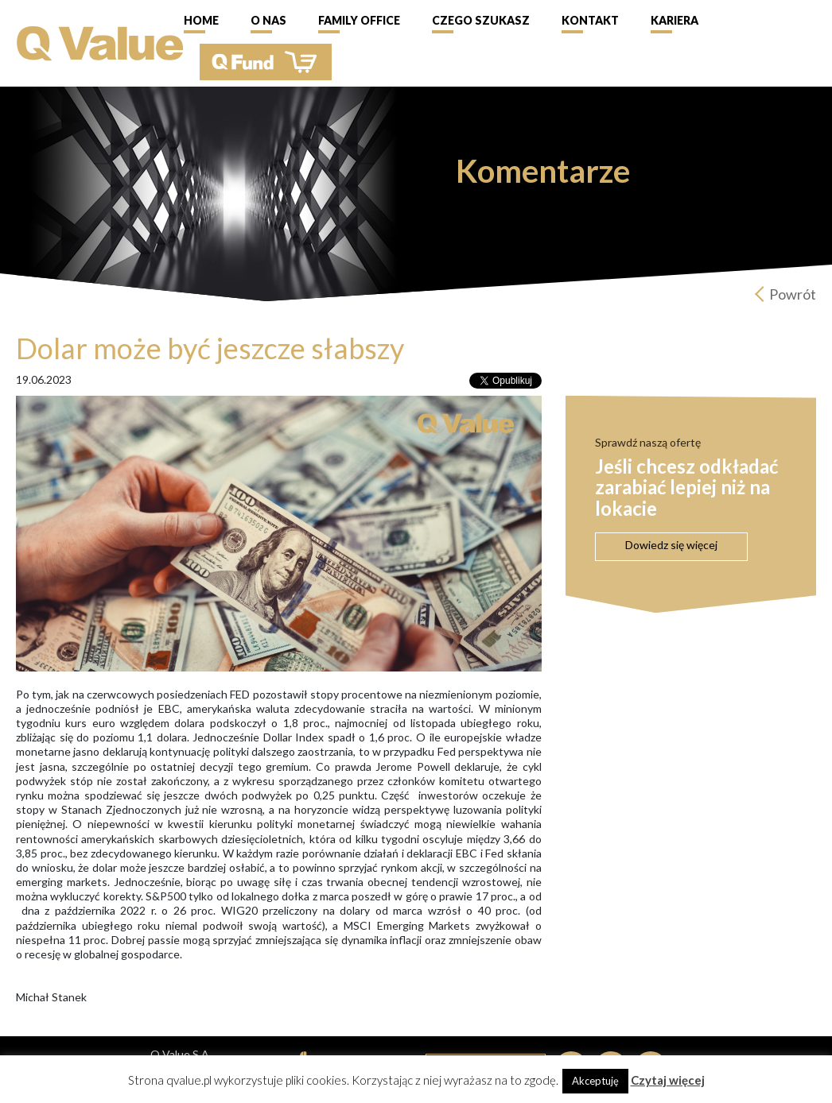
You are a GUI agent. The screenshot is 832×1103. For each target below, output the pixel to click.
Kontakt (590, 20)
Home (201, 20)
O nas (268, 20)
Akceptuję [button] (595, 1080)
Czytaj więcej (668, 1080)
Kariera (674, 20)
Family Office (359, 20)
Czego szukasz (481, 20)
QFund (266, 62)
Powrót (792, 294)
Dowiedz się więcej (671, 545)
